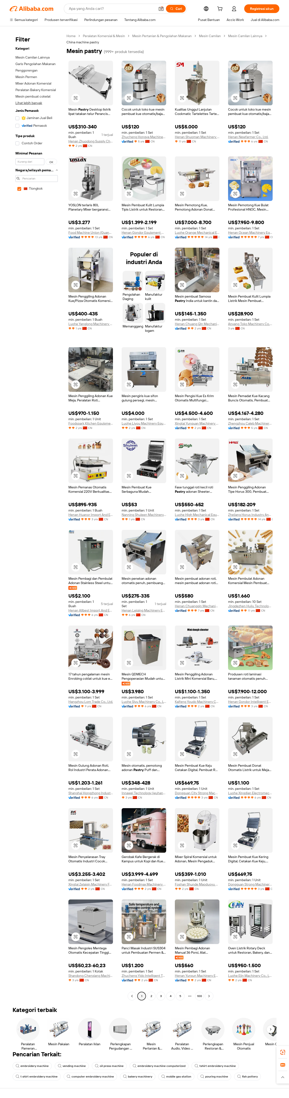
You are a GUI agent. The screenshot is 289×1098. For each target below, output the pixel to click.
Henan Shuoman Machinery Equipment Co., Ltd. (197, 137)
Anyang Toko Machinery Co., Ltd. (250, 324)
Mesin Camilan (210, 36)
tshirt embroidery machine (215, 1066)
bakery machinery (137, 1076)
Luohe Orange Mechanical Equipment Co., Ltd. (197, 232)
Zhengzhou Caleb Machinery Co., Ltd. (250, 423)
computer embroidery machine (90, 1076)
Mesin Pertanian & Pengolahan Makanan (162, 36)
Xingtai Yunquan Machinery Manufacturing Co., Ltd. (197, 423)
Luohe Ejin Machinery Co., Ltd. (250, 976)
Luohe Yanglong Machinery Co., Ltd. (90, 324)
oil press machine (109, 1066)
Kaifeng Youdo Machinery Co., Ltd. (197, 702)
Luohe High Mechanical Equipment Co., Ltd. (197, 515)
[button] (161, 9)
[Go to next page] (209, 996)
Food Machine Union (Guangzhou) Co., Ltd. (90, 232)
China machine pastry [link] (82, 42)
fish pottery (247, 1076)
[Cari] (176, 9)
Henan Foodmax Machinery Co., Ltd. (144, 884)
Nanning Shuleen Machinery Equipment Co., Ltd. (144, 515)
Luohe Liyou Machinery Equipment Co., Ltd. (144, 423)
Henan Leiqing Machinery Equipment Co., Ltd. (144, 610)
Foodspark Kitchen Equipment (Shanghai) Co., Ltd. (90, 423)
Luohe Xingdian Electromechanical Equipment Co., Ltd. (250, 793)
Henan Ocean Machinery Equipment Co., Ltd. (250, 232)
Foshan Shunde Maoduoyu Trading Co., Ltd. (197, 884)
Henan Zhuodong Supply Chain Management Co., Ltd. (90, 141)
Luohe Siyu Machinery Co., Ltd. (144, 702)
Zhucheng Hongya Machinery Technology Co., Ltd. (144, 137)
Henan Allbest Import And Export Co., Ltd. (90, 610)
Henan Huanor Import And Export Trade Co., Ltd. (90, 515)
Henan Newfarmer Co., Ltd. (248, 137)
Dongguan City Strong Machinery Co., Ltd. (197, 793)
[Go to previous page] (132, 996)
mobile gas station (176, 1076)
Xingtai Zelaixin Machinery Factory (90, 884)
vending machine (72, 1066)
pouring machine (214, 1076)
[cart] (220, 9)
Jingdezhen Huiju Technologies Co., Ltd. (250, 606)
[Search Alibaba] (111, 8)
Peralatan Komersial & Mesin (104, 36)
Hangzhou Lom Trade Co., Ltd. (90, 702)
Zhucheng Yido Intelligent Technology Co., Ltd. (144, 976)
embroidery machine (32, 1066)
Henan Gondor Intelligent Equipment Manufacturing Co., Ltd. (250, 702)
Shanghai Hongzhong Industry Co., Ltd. (90, 793)
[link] (282, 1052)
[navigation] (37, 516)
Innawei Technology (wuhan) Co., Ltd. (144, 793)
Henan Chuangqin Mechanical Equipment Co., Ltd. (197, 606)
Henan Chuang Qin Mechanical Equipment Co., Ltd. (197, 324)
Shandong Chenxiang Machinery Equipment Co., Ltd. (90, 976)
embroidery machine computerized (159, 1066)
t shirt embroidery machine (37, 1076)
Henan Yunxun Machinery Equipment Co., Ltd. (197, 976)
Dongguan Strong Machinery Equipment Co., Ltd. (250, 884)
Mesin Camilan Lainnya (245, 36)
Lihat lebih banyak (28, 103)
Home (71, 36)
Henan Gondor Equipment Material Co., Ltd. (144, 232)
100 (199, 996)
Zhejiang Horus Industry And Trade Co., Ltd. (250, 515)
